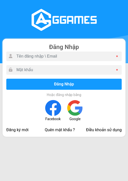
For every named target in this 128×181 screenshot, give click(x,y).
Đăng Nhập (64, 84)
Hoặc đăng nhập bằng (64, 95)
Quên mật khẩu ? (60, 129)
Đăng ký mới (17, 129)
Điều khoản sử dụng (104, 129)
